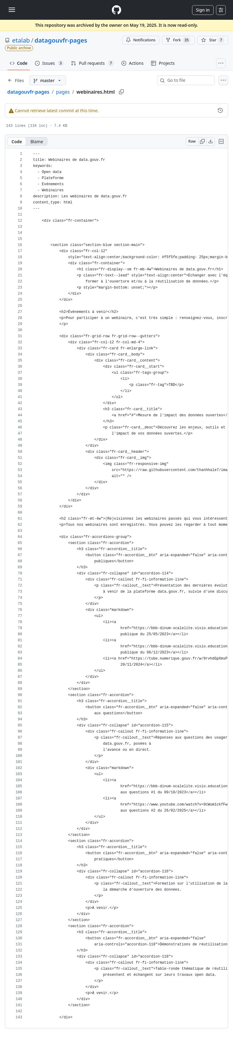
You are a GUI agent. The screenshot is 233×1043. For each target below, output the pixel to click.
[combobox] (188, 80)
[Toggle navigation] (11, 9)
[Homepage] (116, 10)
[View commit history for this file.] (220, 110)
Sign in (203, 10)
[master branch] (47, 80)
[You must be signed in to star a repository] (212, 40)
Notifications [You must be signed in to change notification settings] (140, 40)
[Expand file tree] (16, 80)
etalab (21, 40)
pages (63, 91)
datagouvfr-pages (61, 40)
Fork (178, 40)
